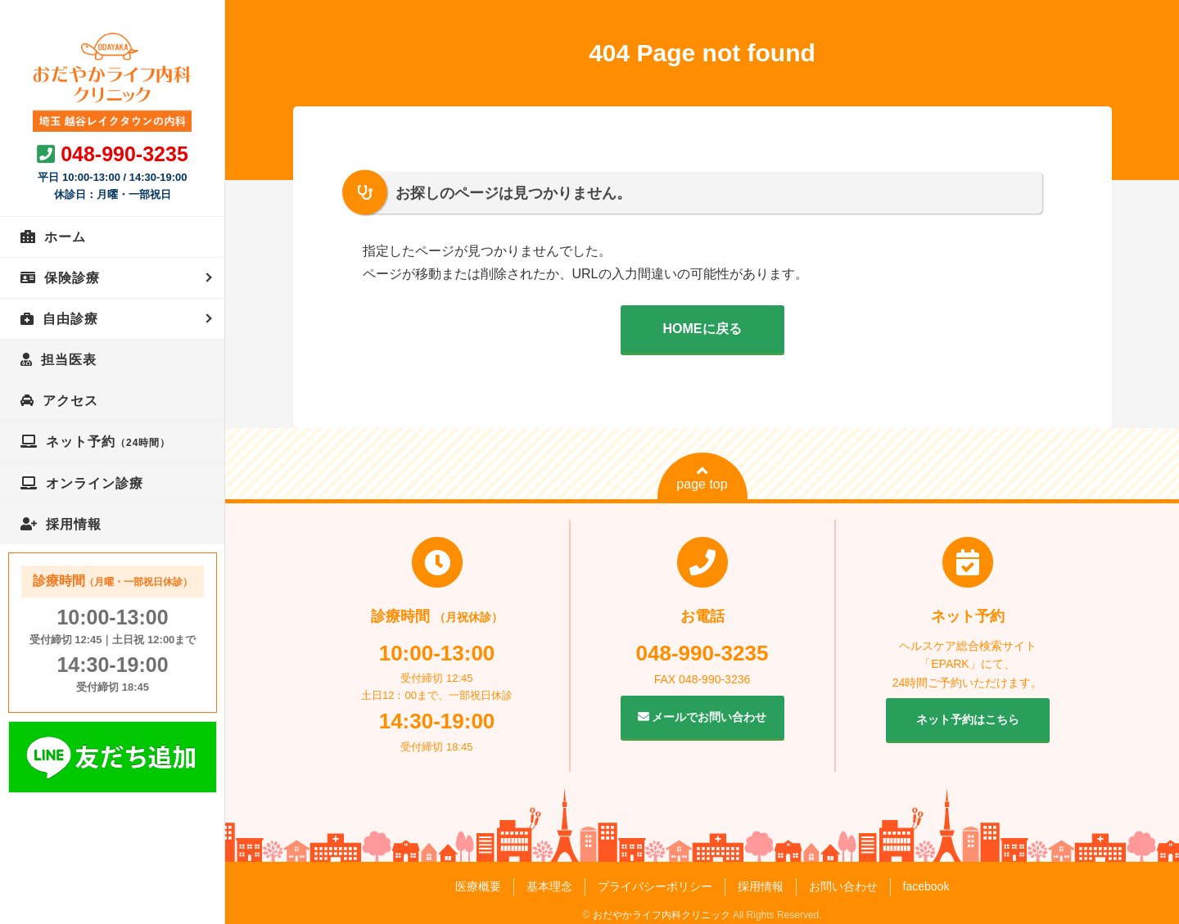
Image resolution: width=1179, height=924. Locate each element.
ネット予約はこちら (967, 719)
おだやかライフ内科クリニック (661, 915)
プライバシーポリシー (655, 886)
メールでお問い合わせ (702, 716)
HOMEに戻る (702, 329)
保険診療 (72, 278)
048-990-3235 (124, 153)
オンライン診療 (94, 483)
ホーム (65, 237)
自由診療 (70, 319)
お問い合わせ (843, 886)
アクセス (70, 401)
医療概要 (478, 886)
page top (701, 478)
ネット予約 (108, 441)
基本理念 (549, 886)
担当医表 (69, 360)
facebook (926, 886)
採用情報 (74, 524)
